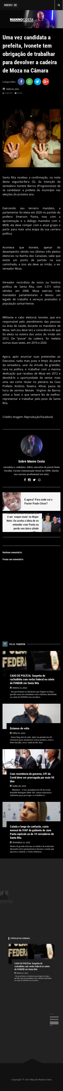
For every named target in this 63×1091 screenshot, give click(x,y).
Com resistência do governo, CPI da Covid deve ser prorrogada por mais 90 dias (32, 777)
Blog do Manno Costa (41, 1079)
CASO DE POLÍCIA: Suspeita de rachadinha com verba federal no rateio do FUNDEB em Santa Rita (32, 679)
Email (18, 93)
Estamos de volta (19, 728)
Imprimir (8, 93)
